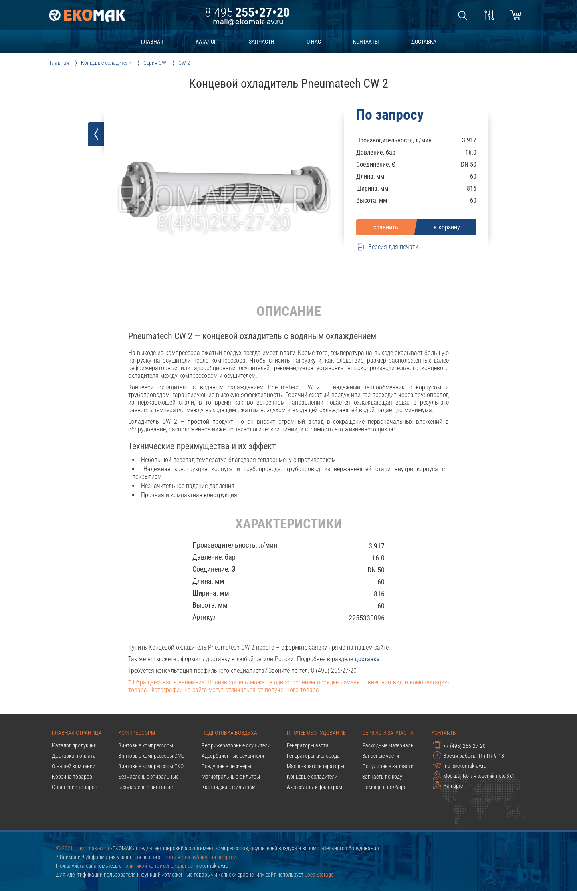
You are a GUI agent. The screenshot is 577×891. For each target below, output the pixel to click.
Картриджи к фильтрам (229, 787)
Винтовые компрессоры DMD (151, 756)
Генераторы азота (308, 745)
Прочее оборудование (316, 733)
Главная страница (77, 733)
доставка (423, 41)
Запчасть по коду (382, 776)
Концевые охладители (312, 776)
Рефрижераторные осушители (236, 745)
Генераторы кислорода (313, 756)
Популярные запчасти (388, 766)
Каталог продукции (74, 745)
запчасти (261, 41)
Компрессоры (136, 733)
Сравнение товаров (74, 787)
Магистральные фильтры (231, 776)
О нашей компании (73, 766)
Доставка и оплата (74, 756)
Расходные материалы (388, 745)
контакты (366, 41)
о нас (314, 41)
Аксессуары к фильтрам (314, 787)
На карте (448, 785)
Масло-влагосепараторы (315, 766)
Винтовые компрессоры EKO (151, 766)
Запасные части (380, 756)
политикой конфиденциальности (160, 866)
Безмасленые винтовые (145, 787)
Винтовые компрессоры (145, 745)
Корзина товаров (72, 776)
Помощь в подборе (384, 787)
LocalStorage (319, 874)
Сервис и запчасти (387, 733)
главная (152, 41)
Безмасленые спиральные (148, 776)
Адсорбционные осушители (233, 756)
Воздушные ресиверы (226, 766)
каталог (206, 41)
